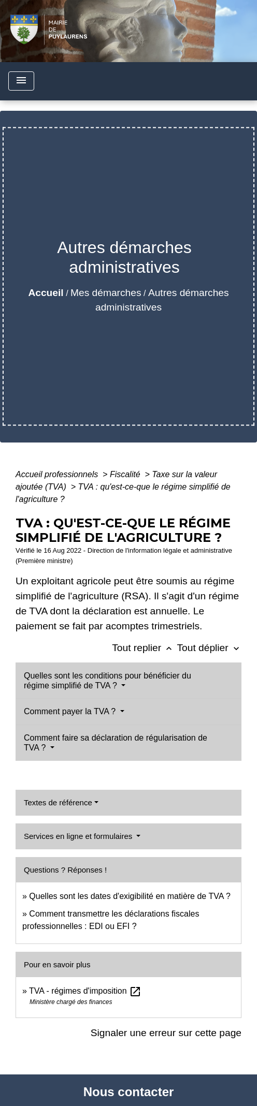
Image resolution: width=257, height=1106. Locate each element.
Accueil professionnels (58, 474)
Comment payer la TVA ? (71, 711)
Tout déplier (209, 647)
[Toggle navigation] (21, 81)
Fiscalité (126, 474)
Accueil (45, 292)
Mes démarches (105, 292)
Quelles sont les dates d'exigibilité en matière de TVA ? (129, 896)
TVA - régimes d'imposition (85, 990)
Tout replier (144, 647)
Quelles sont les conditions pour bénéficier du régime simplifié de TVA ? (107, 680)
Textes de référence (58, 802)
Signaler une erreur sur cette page (166, 1032)
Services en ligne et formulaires (79, 836)
